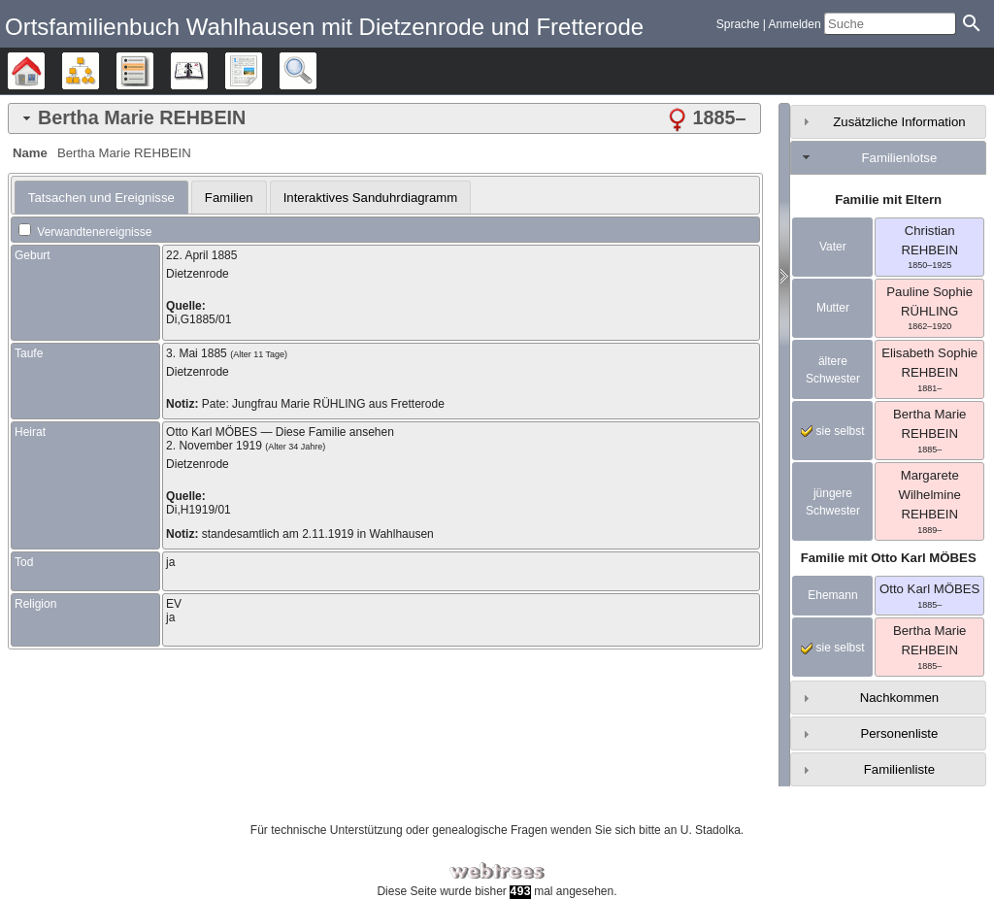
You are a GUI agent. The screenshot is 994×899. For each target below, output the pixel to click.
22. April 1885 (201, 255)
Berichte (261, 71)
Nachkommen (899, 697)
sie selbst (832, 431)
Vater (832, 246)
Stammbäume (44, 71)
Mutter (832, 308)
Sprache (738, 24)
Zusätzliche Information (899, 122)
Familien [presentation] (229, 197)
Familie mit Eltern (888, 199)
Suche (316, 71)
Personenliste (899, 733)
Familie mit (889, 557)
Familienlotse (900, 157)
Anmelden (795, 24)
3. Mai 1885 (196, 353)
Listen (152, 71)
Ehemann (832, 595)
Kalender (207, 71)
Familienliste (899, 769)
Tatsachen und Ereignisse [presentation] (101, 197)
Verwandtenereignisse (84, 232)
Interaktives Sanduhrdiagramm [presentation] (370, 197)
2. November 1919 (214, 445)
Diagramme (98, 71)
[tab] (384, 118)
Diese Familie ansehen (335, 432)
